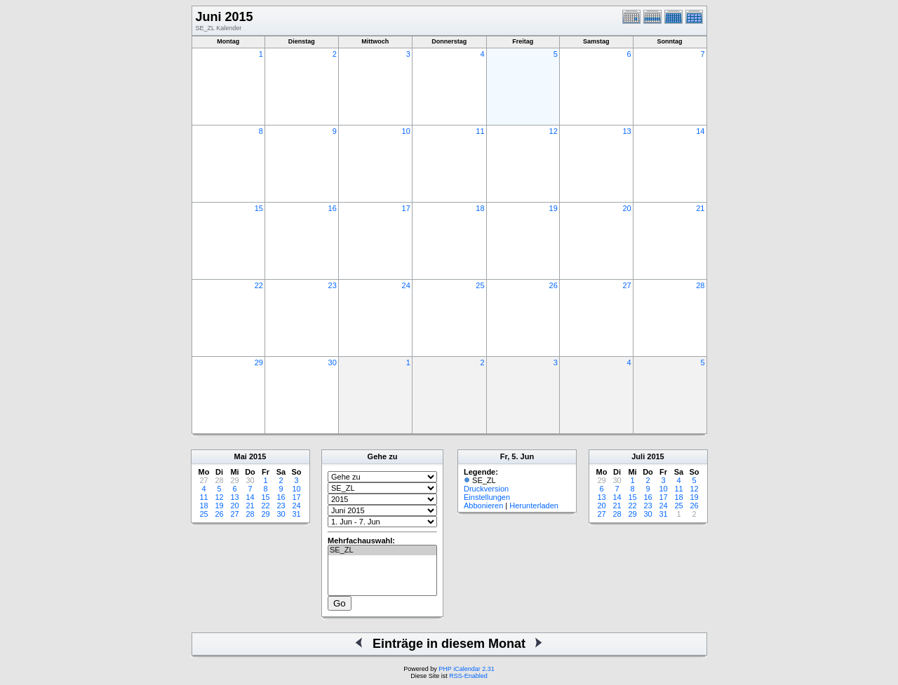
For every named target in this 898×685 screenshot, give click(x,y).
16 (332, 208)
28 (700, 285)
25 (480, 285)
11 (480, 131)
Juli (638, 456)
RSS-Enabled (468, 675)
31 (296, 514)
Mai (240, 456)
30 (332, 362)
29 (259, 362)
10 (406, 131)
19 (553, 208)
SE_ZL (382, 550)
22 (259, 285)
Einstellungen (487, 497)
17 (406, 208)
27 (626, 285)
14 (700, 131)
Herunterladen (533, 505)
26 (553, 285)
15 (259, 208)
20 (626, 208)
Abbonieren (483, 505)
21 (700, 208)
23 (332, 285)
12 (553, 131)
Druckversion (486, 488)
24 (406, 285)
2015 (257, 456)
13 (626, 131)
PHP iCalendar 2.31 (466, 668)
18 (480, 208)
